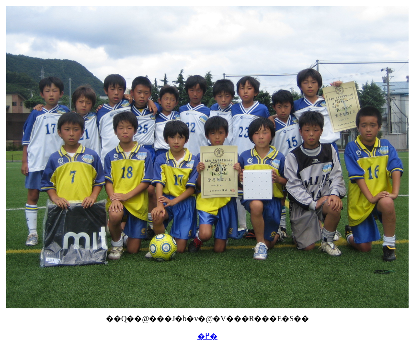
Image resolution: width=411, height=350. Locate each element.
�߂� (207, 336)
